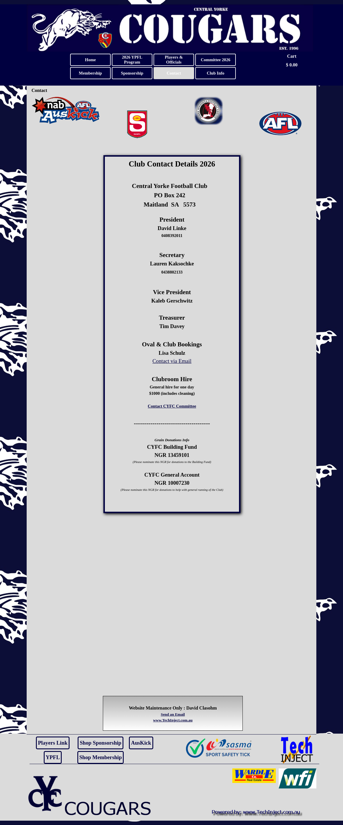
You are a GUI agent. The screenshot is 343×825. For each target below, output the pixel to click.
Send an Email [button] (173, 714)
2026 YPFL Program (132, 59)
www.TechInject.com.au (172, 720)
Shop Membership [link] (100, 757)
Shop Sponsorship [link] (100, 743)
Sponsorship (132, 73)
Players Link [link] (52, 743)
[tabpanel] (172, 334)
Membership (90, 73)
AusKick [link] (141, 743)
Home (90, 59)
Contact (174, 73)
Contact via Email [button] (171, 361)
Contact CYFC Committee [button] (172, 406)
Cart (291, 56)
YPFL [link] (53, 757)
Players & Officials (174, 59)
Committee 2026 (215, 59)
